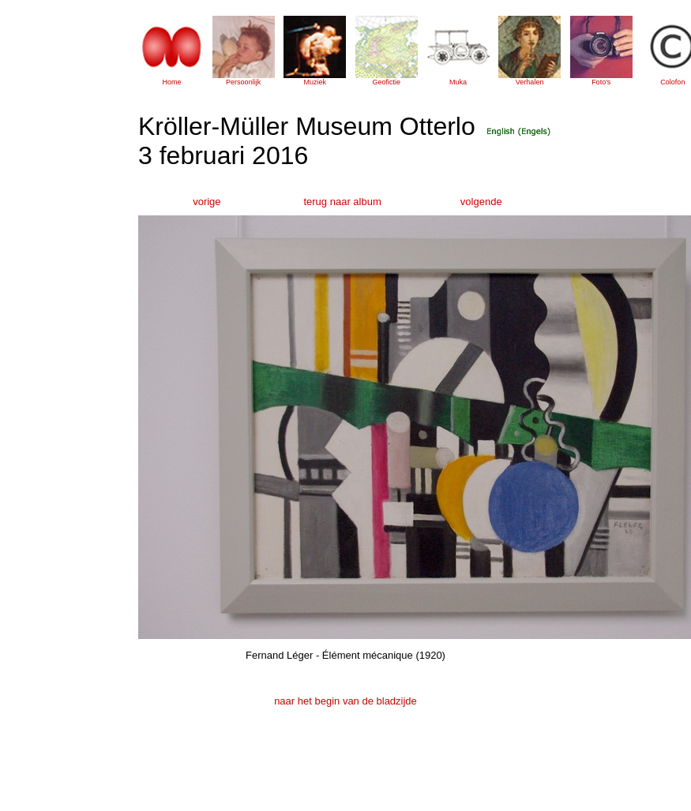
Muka (458, 82)
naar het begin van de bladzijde (345, 701)
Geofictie (387, 82)
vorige (206, 201)
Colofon (672, 82)
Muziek (314, 82)
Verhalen (530, 82)
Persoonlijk (243, 82)
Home (171, 82)
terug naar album (342, 201)
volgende (481, 201)
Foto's (600, 82)
